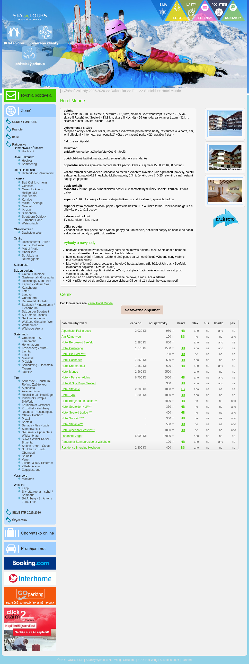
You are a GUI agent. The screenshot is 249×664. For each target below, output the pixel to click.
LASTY (191, 4)
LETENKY (205, 18)
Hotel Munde (171, 91)
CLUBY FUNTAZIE (24, 122)
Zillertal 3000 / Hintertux (37, 463)
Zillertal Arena (31, 466)
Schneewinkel (31, 429)
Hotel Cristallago (72, 348)
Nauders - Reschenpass (37, 412)
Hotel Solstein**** (73, 418)
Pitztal (26, 418)
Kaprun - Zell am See (35, 284)
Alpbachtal (29, 388)
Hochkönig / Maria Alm (36, 281)
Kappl (25, 488)
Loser (25, 355)
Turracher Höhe (32, 220)
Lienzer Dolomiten (33, 245)
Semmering (29, 164)
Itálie (15, 137)
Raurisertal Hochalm (35, 301)
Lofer (25, 291)
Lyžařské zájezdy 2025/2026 (83, 91)
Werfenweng (30, 325)
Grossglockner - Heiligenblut (32, 191)
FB (183, 389)
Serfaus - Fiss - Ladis (35, 425)
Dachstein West (32, 232)
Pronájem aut (33, 548)
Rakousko (118, 91)
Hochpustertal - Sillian (36, 242)
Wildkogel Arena (32, 328)
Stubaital (27, 456)
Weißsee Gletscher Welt (37, 321)
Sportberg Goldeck (34, 216)
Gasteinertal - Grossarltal (38, 277)
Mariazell (28, 358)
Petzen (26, 210)
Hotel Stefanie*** (72, 424)
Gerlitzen (28, 186)
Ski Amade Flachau (34, 315)
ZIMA (163, 4)
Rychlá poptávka (36, 95)
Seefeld (150, 91)
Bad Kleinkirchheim (34, 182)
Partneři (186, 660)
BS (183, 336)
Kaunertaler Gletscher (36, 405)
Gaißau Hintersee (33, 274)
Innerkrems (29, 196)
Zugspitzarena (31, 469)
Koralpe (27, 199)
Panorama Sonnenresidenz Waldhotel (86, 441)
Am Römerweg (71, 336)
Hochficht (28, 151)
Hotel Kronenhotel (73, 366)
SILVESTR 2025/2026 (26, 512)
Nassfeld (27, 206)
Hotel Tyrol (68, 395)
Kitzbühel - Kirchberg (35, 408)
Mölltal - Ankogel (32, 203)
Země (26, 110)
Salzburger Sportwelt (35, 311)
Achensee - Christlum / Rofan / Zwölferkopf (36, 382)
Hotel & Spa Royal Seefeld (79, 383)
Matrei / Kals (30, 248)
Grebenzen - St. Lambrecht (32, 339)
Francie (17, 129)
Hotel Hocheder (72, 360)
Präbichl (27, 361)
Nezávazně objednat (142, 310)
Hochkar (27, 160)
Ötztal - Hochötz (32, 415)
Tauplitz (27, 372)
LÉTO (177, 18)
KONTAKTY (233, 18)
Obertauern (29, 298)
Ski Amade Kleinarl (34, 318)
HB (183, 330)
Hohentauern (30, 344)
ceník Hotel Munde (100, 303)
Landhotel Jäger (72, 436)
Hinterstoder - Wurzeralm (38, 173)
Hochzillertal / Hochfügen (38, 395)
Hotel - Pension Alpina (76, 377)
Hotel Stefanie (71, 389)
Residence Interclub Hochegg (81, 447)
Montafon (28, 479)
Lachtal (26, 351)
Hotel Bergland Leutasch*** (79, 401)
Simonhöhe (29, 213)
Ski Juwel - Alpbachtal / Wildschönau (37, 434)
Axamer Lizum (31, 391)
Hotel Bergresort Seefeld (77, 342)
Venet (25, 459)
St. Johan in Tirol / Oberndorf (33, 451)
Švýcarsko (19, 520)
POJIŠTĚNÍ (219, 4)
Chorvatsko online (37, 533)
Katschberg (29, 287)
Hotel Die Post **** (74, 354)
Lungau (27, 294)
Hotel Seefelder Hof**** (76, 406)
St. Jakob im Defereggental (31, 257)
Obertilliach (29, 252)
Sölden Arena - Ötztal (36, 446)
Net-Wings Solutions (122, 660)
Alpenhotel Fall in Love (76, 330)
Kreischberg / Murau (35, 348)
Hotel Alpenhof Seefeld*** (78, 430)
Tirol (135, 91)
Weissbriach (30, 223)
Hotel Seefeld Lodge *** (77, 412)
